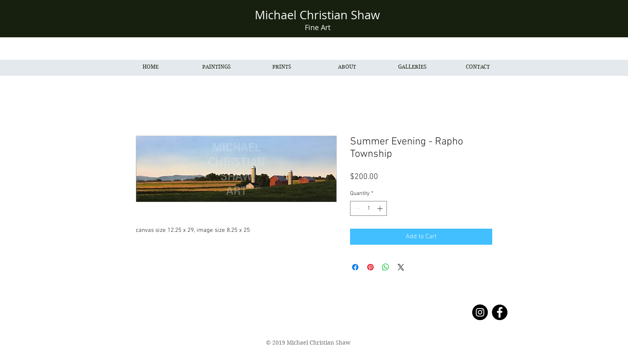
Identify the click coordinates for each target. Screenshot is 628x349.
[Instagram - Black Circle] (480, 312)
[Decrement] (356, 208)
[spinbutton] (368, 208)
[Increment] (381, 208)
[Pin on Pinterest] (370, 267)
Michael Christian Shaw (317, 14)
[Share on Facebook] (355, 267)
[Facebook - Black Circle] (499, 312)
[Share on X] (401, 267)
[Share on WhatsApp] (385, 267)
